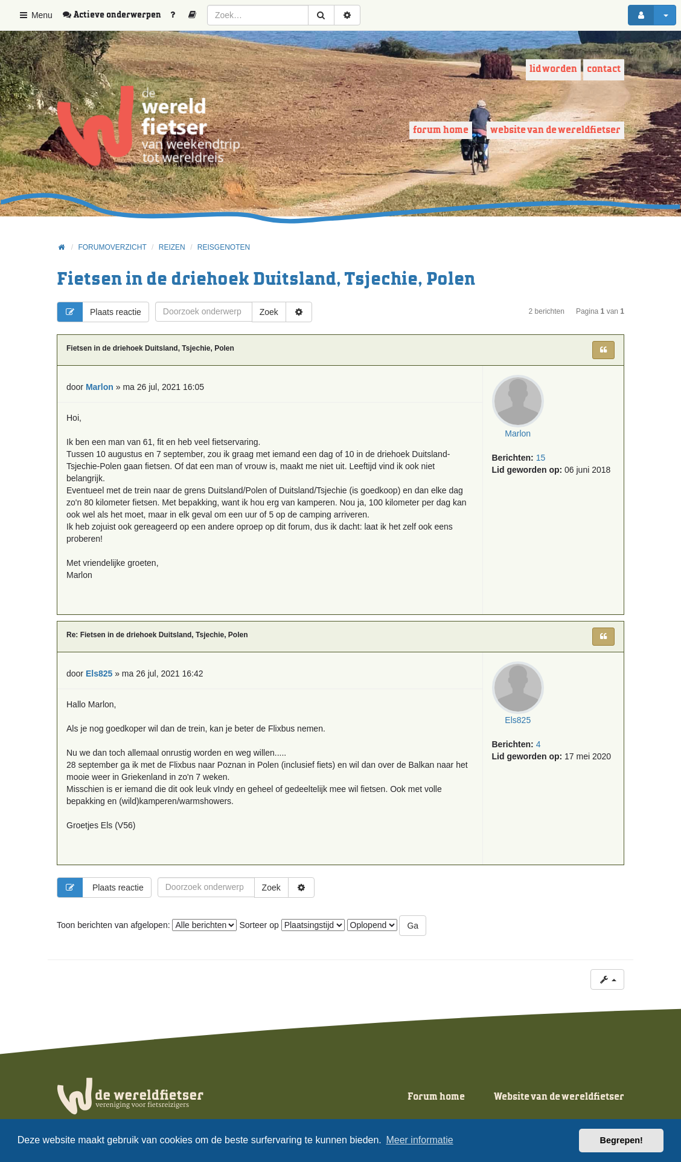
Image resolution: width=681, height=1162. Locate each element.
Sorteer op (291, 925)
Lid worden (553, 69)
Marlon (519, 435)
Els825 (519, 722)
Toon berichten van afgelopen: (147, 925)
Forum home (440, 130)
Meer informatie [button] (419, 1140)
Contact (604, 69)
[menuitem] (116, 15)
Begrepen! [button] (621, 1140)
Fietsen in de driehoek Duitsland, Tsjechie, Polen (266, 279)
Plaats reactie (99, 312)
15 (541, 459)
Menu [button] (35, 15)
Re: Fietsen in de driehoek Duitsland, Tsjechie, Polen (157, 635)
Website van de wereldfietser (555, 130)
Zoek (269, 312)
